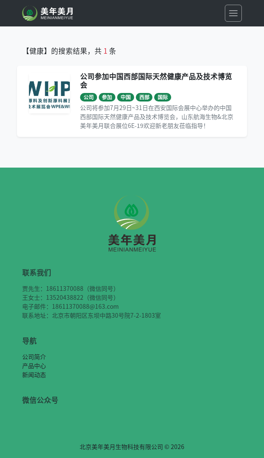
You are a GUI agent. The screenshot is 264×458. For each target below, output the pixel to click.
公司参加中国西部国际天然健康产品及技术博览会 (156, 80)
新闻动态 (34, 374)
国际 (163, 97)
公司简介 (34, 356)
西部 (144, 97)
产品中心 (34, 365)
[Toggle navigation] (233, 13)
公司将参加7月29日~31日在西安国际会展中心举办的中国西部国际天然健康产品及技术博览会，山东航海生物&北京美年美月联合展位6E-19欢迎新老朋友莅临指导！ (156, 116)
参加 (107, 97)
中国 (126, 97)
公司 (88, 97)
